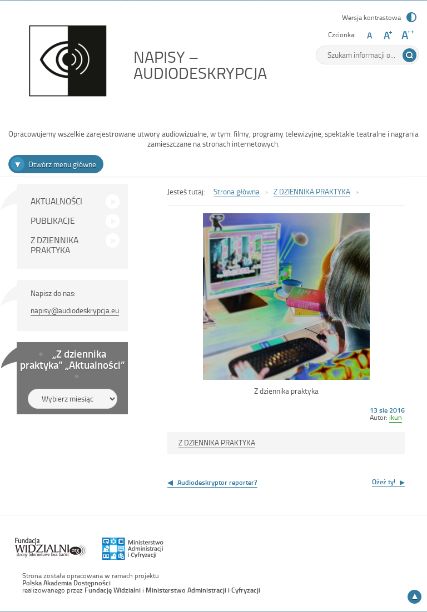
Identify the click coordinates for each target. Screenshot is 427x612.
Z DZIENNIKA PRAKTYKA (54, 245)
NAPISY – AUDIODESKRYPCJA (203, 65)
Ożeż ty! (383, 481)
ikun (395, 417)
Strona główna (237, 191)
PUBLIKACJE (53, 220)
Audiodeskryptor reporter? (217, 482)
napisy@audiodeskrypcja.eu (75, 310)
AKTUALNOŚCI (56, 201)
